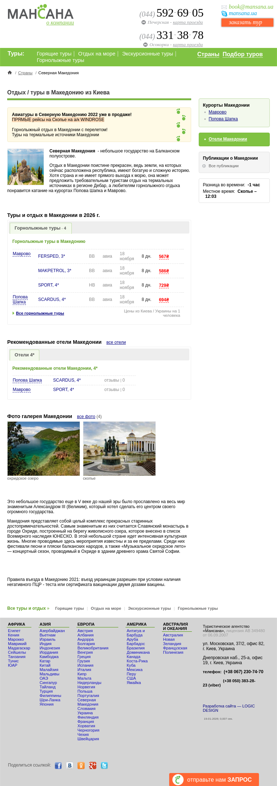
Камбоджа (49, 656)
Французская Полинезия (175, 650)
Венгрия (85, 652)
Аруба (132, 639)
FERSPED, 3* (51, 256)
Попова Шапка (20, 299)
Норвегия (86, 687)
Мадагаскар (19, 648)
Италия (84, 669)
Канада (133, 656)
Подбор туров (243, 54)
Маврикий (17, 643)
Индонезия (50, 648)
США (131, 678)
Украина (85, 713)
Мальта (84, 678)
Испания (85, 665)
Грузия (84, 661)
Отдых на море (96, 54)
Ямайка (134, 682)
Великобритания (93, 648)
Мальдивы (50, 674)
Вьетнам (48, 635)
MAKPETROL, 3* (54, 270)
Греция (84, 656)
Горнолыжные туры (60, 60)
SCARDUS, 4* (52, 299)
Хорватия (86, 726)
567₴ (164, 256)
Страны (208, 54)
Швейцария (88, 739)
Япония (47, 704)
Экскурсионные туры (147, 54)
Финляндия (88, 717)
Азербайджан (52, 631)
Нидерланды (89, 682)
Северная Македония (88, 702)
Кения (13, 635)
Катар (45, 661)
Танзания (17, 656)
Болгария (86, 643)
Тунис (13, 661)
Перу (131, 674)
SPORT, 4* (48, 285)
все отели (116, 342)
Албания (86, 635)
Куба (131, 665)
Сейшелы (17, 652)
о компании (60, 22)
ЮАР (12, 665)
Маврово (21, 253)
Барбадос (136, 643)
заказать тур (245, 22)
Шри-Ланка (50, 700)
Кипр (82, 674)
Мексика (134, 669)
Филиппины (50, 695)
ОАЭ (44, 678)
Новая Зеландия (172, 641)
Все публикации (223, 166)
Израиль (48, 639)
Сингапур (48, 682)
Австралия (173, 635)
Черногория (89, 730)
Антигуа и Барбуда (136, 633)
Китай (45, 665)
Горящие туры (54, 54)
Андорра (86, 639)
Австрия (85, 631)
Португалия (88, 695)
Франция (86, 721)
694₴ (164, 299)
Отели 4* (25, 355)
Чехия (83, 734)
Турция (46, 691)
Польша (85, 691)
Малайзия (49, 669)
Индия (46, 643)
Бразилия (136, 648)
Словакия (87, 708)
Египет (14, 631)
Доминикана (138, 652)
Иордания (49, 652)
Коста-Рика (137, 661)
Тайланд (48, 687)
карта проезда (188, 22)
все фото (86, 416)
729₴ (164, 285)
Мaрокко (16, 639)
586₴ (164, 271)
